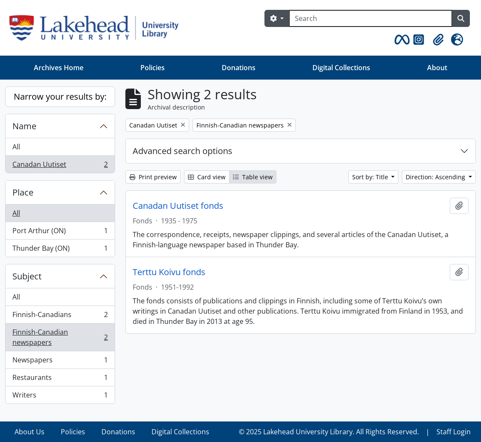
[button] (400, 39)
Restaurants (60, 379)
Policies (152, 67)
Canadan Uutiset (60, 166)
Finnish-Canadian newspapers (60, 337)
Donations (238, 67)
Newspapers (60, 362)
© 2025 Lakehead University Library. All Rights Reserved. (329, 431)
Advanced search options (182, 151)
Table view (253, 177)
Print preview (153, 177)
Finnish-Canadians (60, 316)
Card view (207, 177)
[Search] (370, 18)
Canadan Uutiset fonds (178, 206)
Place (22, 192)
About (437, 67)
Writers (60, 396)
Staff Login (453, 431)
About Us (30, 431)
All (16, 146)
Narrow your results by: (60, 96)
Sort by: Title (371, 177)
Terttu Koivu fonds (169, 272)
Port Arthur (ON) (60, 232)
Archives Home (58, 67)
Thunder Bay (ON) (60, 250)
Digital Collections (341, 67)
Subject (27, 276)
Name (24, 126)
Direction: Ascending (436, 177)
